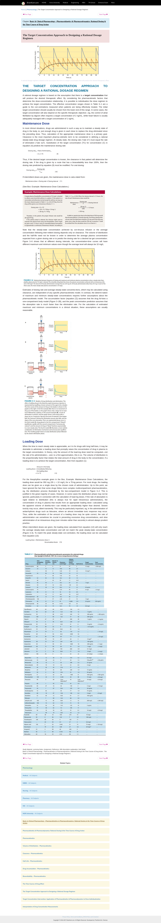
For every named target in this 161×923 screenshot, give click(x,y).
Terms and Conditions (76, 917)
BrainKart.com (33, 2)
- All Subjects (30, 776)
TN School (91, 3)
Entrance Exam (103, 3)
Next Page (103, 14)
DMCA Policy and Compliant (90, 917)
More (113, 3)
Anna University (54, 3)
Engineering (75, 3)
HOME (44, 3)
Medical (65, 3)
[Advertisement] (126, 40)
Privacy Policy (66, 917)
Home (23, 10)
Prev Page (27, 14)
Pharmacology (32, 10)
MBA (83, 3)
